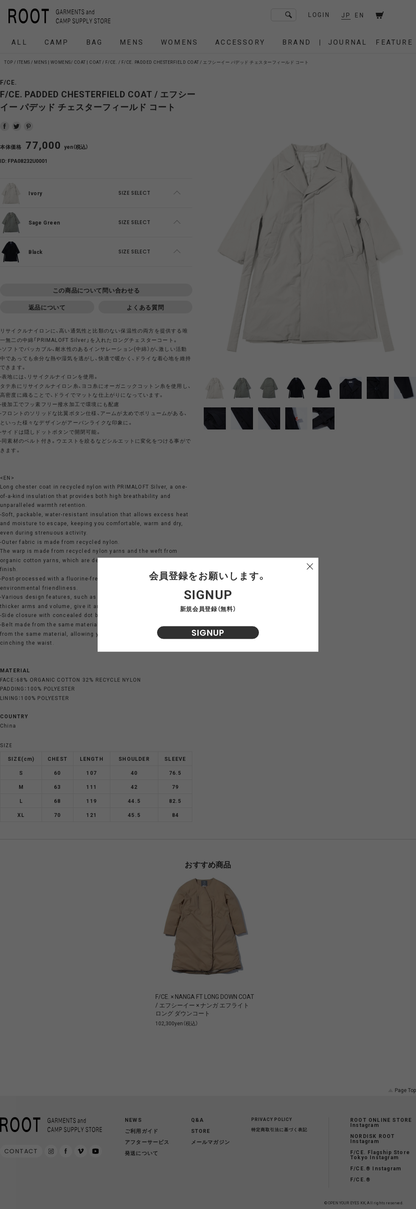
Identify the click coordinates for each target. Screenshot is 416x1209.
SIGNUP (208, 632)
